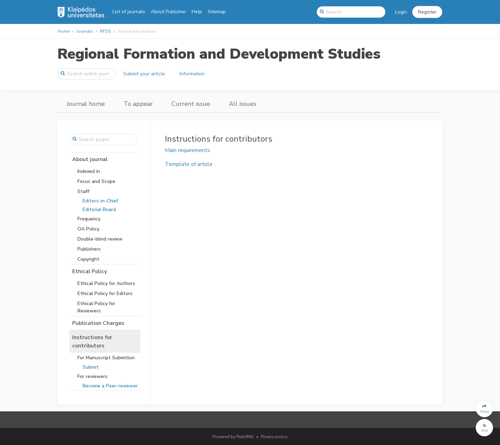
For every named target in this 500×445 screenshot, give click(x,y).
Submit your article (144, 73)
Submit (91, 367)
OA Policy (88, 229)
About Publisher (168, 11)
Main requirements (187, 150)
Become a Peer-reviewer (110, 386)
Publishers (89, 249)
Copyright (88, 259)
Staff (83, 191)
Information (192, 73)
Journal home (86, 104)
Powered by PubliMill (233, 436)
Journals (84, 31)
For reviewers (92, 376)
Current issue (191, 104)
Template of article (188, 164)
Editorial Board (99, 209)
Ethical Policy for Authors (106, 283)
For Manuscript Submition (106, 357)
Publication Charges (98, 323)
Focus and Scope (96, 181)
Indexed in (88, 171)
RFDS (105, 31)
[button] (427, 12)
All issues (242, 104)
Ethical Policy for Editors (105, 293)
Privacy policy (274, 436)
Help (197, 11)
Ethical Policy (89, 271)
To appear (138, 104)
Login (401, 12)
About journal (90, 159)
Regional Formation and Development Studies (219, 54)
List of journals (128, 11)
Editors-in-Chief (100, 201)
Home (63, 31)
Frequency (88, 219)
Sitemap (217, 11)
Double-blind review (100, 239)
